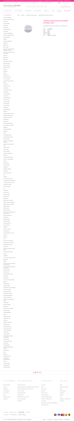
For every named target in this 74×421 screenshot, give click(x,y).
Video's (61, 394)
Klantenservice (66, 2)
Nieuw (4, 386)
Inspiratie (5, 388)
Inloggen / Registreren (65, 6)
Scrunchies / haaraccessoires (31, 15)
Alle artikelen (63, 390)
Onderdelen (6, 390)
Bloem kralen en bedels (22, 396)
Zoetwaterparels (21, 392)
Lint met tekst (20, 390)
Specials (22, 15)
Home (18, 15)
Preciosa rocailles (21, 398)
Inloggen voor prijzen (51, 35)
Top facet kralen (21, 384)
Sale (4, 394)
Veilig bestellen (67, 419)
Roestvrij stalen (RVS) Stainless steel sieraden (28, 386)
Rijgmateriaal (6, 396)
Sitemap (62, 400)
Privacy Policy (50, 419)
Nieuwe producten (64, 386)
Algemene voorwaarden (58, 419)
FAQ (61, 396)
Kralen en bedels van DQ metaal (25, 388)
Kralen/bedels (6, 384)
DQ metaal (6, 392)
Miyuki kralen (20, 394)
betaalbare (12, 6)
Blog (61, 384)
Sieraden (19, 400)
